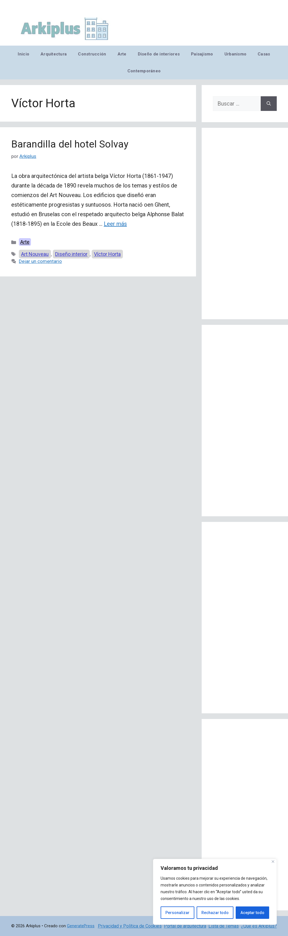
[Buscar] (269, 103)
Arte (122, 54)
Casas (264, 54)
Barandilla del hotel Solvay (70, 144)
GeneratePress (80, 925)
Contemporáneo (144, 70)
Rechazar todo (215, 912)
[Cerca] (273, 861)
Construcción (92, 54)
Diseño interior (71, 254)
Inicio (23, 54)
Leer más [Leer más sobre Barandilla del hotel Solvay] (115, 223)
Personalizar (177, 912)
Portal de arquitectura (185, 926)
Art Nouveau (35, 254)
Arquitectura (53, 54)
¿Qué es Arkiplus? (259, 926)
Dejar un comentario (40, 261)
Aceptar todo (252, 912)
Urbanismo (235, 54)
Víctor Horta (107, 254)
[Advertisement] (245, 223)
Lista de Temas (223, 926)
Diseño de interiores (159, 54)
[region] (215, 892)
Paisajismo (202, 54)
